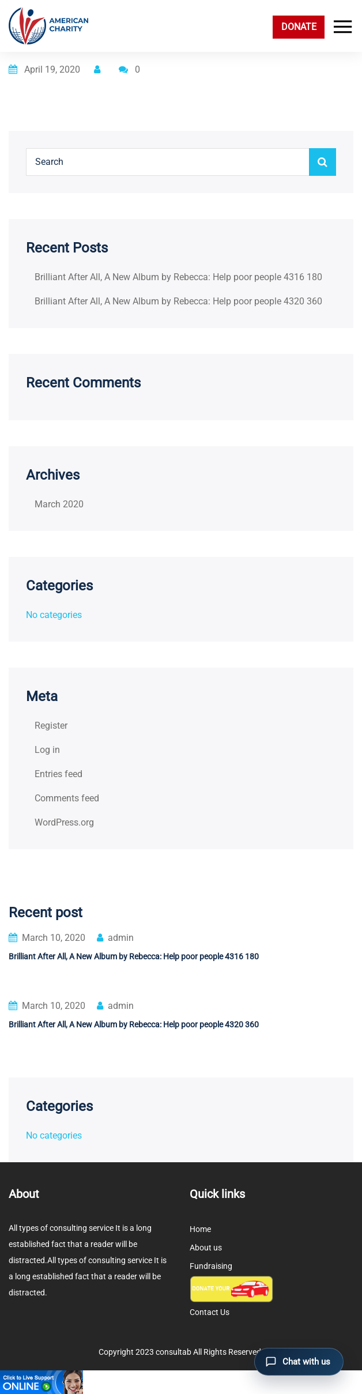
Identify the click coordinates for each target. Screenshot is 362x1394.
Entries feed (58, 773)
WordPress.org (64, 822)
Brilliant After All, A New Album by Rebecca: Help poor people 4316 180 (178, 277)
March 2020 (59, 504)
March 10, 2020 (47, 937)
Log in (47, 749)
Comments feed (67, 798)
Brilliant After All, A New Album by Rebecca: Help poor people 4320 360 (178, 301)
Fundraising (211, 1266)
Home (200, 1229)
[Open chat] (299, 1362)
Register (51, 725)
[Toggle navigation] (340, 26)
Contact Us (209, 1312)
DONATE (298, 26)
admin (115, 937)
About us (206, 1247)
